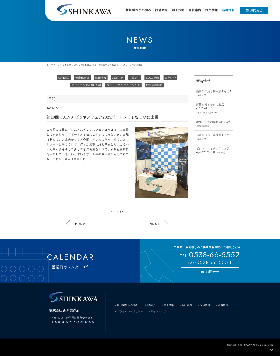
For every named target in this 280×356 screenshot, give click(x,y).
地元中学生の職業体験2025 (213, 121)
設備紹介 (150, 305)
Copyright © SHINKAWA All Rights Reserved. (250, 345)
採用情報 (100, 77)
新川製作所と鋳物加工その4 (213, 91)
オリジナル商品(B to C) (86, 84)
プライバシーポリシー (130, 311)
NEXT (155, 223)
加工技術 (169, 305)
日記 (134, 77)
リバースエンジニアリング (123, 84)
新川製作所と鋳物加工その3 (213, 135)
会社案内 (187, 305)
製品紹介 (170, 77)
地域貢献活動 (154, 84)
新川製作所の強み (127, 305)
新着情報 (223, 305)
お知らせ (117, 77)
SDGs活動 (152, 77)
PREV (80, 223)
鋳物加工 (63, 77)
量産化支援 (82, 77)
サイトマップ (158, 311)
